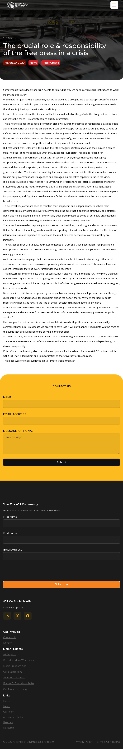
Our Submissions (12, 671)
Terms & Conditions (107, 741)
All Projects (9, 654)
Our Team (8, 711)
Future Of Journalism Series (18, 683)
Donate (7, 642)
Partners (8, 722)
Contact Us (9, 637)
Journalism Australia (14, 677)
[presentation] (27, 570)
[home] (17, 5)
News (8, 37)
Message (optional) (18, 433)
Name (7, 399)
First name (10, 516)
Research (8, 727)
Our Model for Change (15, 689)
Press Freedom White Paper (19, 660)
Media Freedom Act (14, 666)
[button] (113, 5)
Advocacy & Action (13, 717)
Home (6, 701)
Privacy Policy (84, 741)
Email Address (14, 416)
